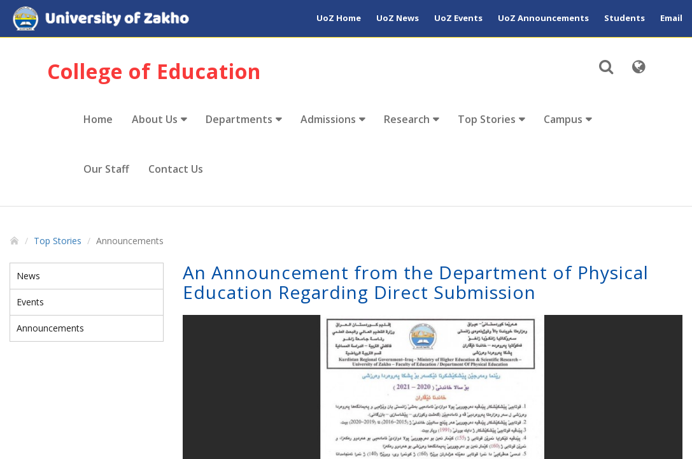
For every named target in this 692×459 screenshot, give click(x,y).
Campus (563, 119)
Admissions (328, 119)
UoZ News (397, 18)
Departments (239, 119)
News (28, 276)
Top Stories (487, 119)
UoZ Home (338, 18)
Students (624, 18)
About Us (155, 119)
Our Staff (106, 169)
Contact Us (175, 169)
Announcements (50, 328)
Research (407, 119)
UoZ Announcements (543, 18)
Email (671, 18)
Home (98, 119)
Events (30, 302)
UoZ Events (458, 18)
